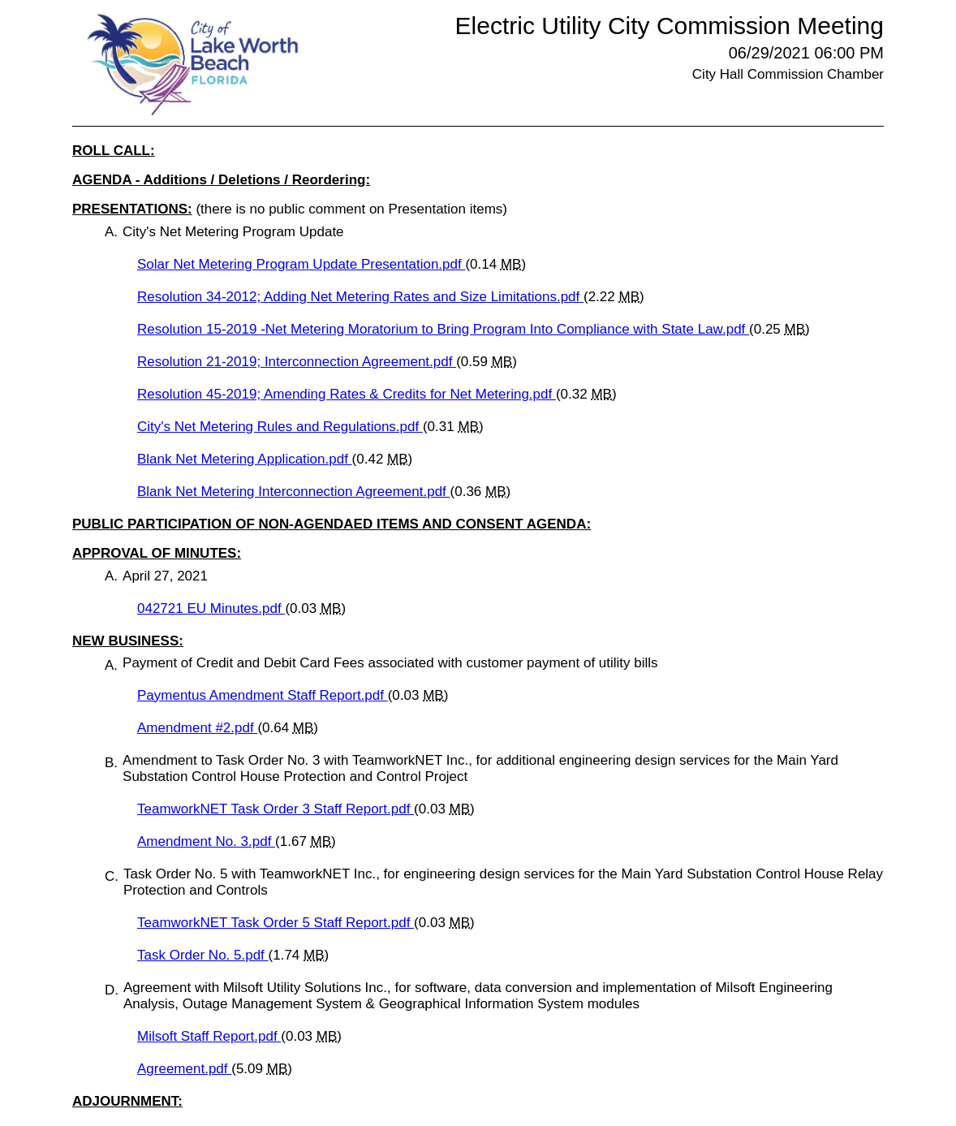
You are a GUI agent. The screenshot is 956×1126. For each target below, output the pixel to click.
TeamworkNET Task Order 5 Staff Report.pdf (275, 922)
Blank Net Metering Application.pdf (244, 459)
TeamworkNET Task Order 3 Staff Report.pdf (275, 809)
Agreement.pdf (184, 1068)
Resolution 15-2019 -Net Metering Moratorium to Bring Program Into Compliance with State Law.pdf (443, 329)
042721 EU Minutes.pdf (211, 608)
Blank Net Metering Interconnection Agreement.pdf (293, 491)
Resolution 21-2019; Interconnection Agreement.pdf (296, 361)
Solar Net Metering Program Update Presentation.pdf (301, 264)
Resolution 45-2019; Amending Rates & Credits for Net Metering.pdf (346, 394)
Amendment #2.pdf (197, 728)
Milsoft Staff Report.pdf (209, 1036)
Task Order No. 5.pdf (203, 955)
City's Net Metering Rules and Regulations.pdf (280, 426)
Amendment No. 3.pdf (206, 841)
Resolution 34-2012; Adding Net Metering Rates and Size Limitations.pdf (360, 296)
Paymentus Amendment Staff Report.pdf (262, 695)
